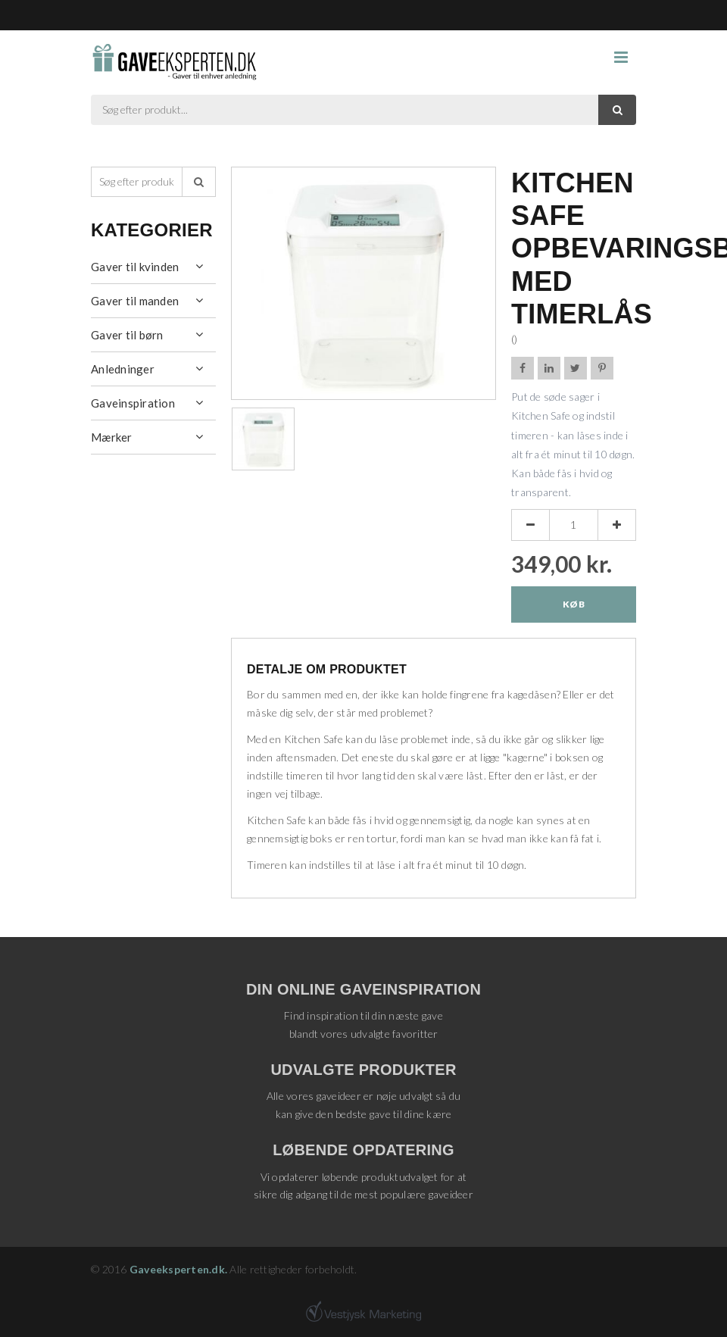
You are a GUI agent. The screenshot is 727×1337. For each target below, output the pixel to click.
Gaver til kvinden (135, 266)
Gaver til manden (135, 301)
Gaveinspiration (133, 403)
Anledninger (122, 369)
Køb (574, 604)
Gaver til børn (127, 335)
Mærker (112, 437)
